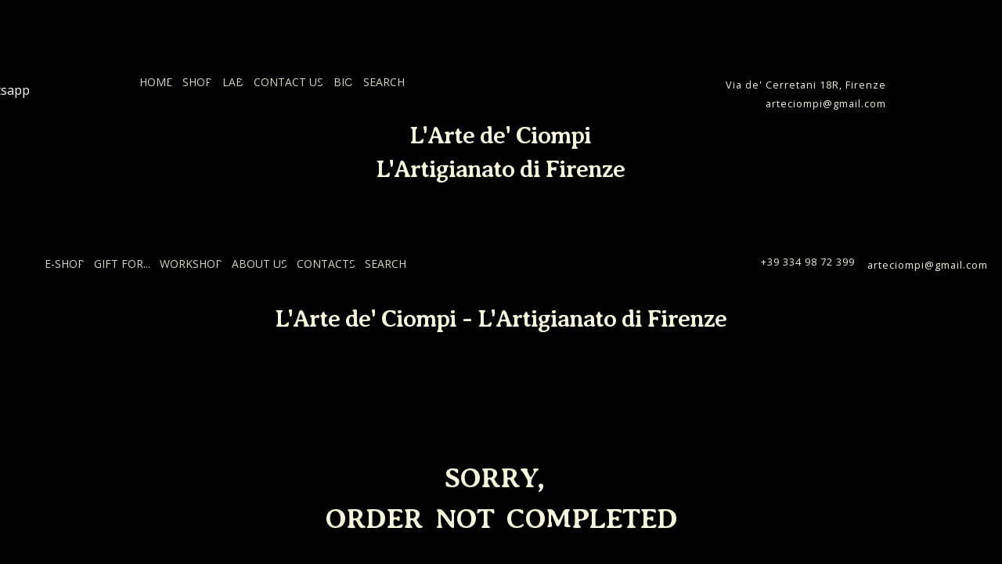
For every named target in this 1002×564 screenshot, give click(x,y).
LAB (232, 81)
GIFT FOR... (122, 263)
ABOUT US (259, 263)
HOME (155, 81)
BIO (343, 81)
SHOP (197, 81)
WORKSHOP (191, 263)
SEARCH (384, 81)
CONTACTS (326, 263)
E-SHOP (65, 263)
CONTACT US (288, 81)
